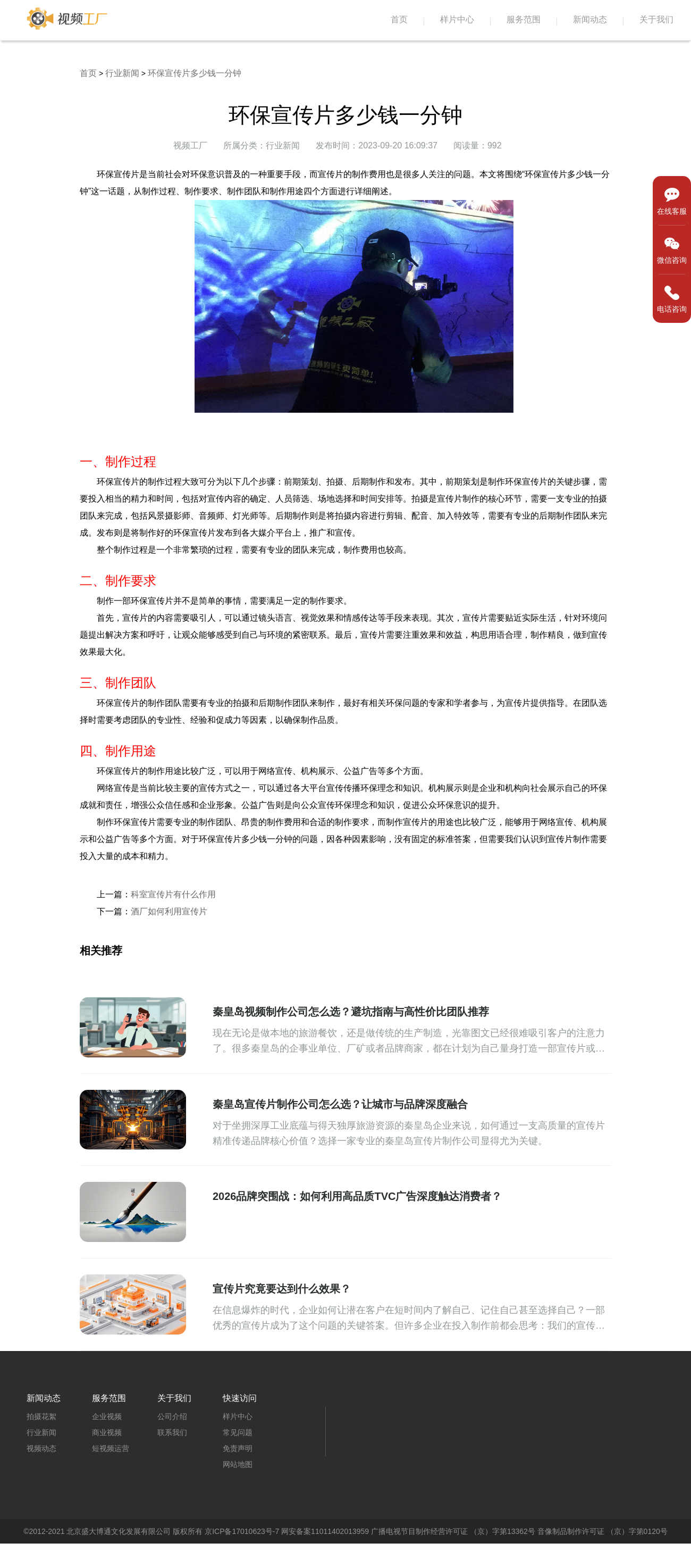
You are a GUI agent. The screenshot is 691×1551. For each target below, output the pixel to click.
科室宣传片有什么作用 (173, 894)
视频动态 (41, 1448)
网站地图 (237, 1464)
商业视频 (107, 1432)
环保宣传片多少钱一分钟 (194, 73)
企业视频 (107, 1416)
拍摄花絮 (41, 1416)
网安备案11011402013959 (325, 1531)
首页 (399, 19)
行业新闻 (122, 73)
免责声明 (237, 1448)
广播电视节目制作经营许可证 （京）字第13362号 (453, 1531)
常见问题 (237, 1432)
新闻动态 (590, 19)
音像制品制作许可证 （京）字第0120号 (602, 1531)
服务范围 (524, 19)
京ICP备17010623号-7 (242, 1531)
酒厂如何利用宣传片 (169, 911)
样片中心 (457, 19)
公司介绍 (172, 1416)
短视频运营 (110, 1448)
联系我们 (172, 1432)
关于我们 (656, 19)
